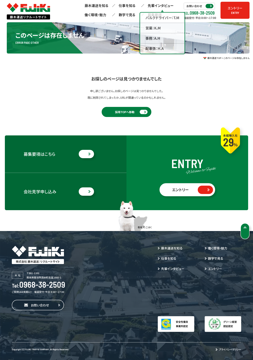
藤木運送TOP (214, 58)
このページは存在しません (236, 58)
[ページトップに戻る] (245, 231)
